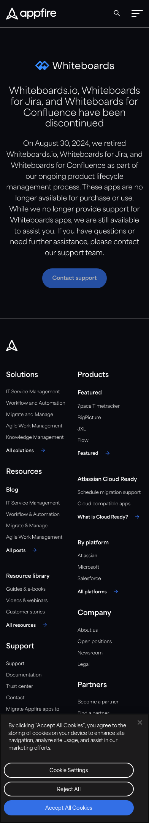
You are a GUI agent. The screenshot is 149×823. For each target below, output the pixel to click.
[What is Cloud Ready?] (110, 516)
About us (88, 630)
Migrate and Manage (29, 414)
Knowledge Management (35, 437)
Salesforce (89, 578)
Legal (84, 664)
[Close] (140, 722)
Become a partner (98, 702)
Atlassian (87, 555)
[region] (74, 768)
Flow (83, 440)
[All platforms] (99, 591)
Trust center (19, 686)
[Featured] (95, 453)
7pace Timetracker (99, 406)
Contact (15, 697)
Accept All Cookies (68, 808)
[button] (137, 13)
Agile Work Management (34, 426)
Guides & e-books (26, 589)
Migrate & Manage (27, 525)
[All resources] (27, 624)
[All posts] (22, 550)
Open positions (95, 641)
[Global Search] (117, 13)
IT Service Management (33, 391)
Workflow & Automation (33, 514)
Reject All (68, 789)
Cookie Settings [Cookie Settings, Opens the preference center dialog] (69, 770)
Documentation (23, 675)
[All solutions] (27, 450)
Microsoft (88, 567)
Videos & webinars (27, 600)
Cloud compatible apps (104, 503)
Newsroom (90, 653)
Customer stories (25, 612)
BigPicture (89, 417)
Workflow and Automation (35, 403)
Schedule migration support (109, 492)
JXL (82, 429)
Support (15, 663)
